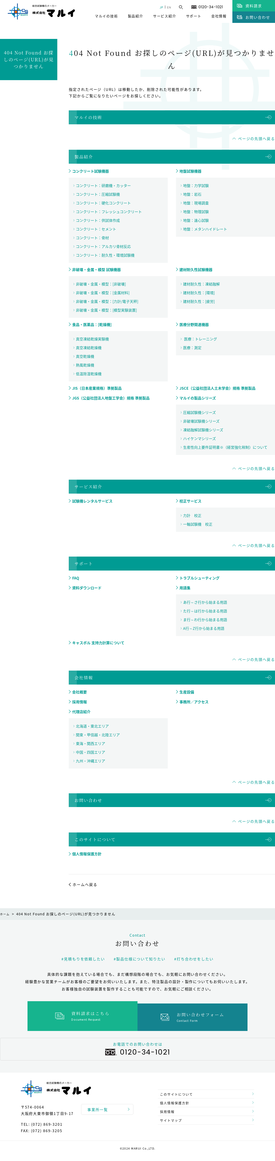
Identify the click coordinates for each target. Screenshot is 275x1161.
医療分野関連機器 (194, 324)
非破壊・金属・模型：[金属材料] (102, 292)
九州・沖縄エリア (90, 761)
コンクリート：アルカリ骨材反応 (103, 246)
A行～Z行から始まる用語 (203, 628)
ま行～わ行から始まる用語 (205, 619)
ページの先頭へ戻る (256, 138)
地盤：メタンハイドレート (205, 229)
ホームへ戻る (85, 884)
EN (167, 7)
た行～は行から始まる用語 (205, 611)
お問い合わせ (88, 800)
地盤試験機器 (190, 171)
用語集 (184, 587)
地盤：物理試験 (196, 211)
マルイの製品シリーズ (197, 398)
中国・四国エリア (90, 752)
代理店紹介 (81, 711)
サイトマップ (173, 1121)
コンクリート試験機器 (90, 171)
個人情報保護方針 (87, 853)
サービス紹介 (164, 16)
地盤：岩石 (192, 194)
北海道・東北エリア (92, 726)
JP (158, 7)
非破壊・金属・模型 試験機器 (96, 269)
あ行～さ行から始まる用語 (205, 602)
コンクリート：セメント (96, 229)
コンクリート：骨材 (92, 237)
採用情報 (79, 701)
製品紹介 (135, 16)
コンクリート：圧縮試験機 (98, 194)
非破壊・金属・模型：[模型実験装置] (106, 310)
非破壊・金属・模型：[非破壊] (101, 284)
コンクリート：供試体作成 (98, 220)
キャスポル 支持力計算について (98, 642)
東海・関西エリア (90, 743)
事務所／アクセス (194, 701)
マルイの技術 (106, 16)
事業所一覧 (97, 1107)
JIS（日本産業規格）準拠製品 (97, 388)
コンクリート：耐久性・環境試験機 (105, 255)
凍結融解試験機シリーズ (203, 429)
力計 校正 (192, 515)
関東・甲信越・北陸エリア (98, 734)
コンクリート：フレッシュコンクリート (109, 211)
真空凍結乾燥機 (89, 347)
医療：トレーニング (200, 339)
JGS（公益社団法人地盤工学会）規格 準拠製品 (111, 398)
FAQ (75, 578)
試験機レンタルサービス (92, 501)
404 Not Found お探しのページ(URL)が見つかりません (28, 59)
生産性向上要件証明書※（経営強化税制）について (225, 447)
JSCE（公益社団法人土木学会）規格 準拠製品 (217, 388)
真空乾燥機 (85, 356)
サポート (193, 16)
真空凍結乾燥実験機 (92, 339)
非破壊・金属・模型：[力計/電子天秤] (107, 301)
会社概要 (79, 692)
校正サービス (190, 501)
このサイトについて (95, 839)
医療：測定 (192, 347)
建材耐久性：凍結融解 (201, 284)
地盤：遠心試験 (196, 220)
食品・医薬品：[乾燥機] (92, 324)
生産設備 (186, 692)
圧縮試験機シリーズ (199, 412)
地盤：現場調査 (196, 203)
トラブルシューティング (199, 578)
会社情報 (219, 16)
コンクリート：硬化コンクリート (103, 203)
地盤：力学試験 (196, 185)
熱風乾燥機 (85, 365)
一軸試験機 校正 (197, 524)
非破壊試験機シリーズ (201, 421)
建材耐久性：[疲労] (199, 301)
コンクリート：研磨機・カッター (103, 185)
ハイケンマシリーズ (199, 438)
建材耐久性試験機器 (195, 269)
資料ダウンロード (87, 587)
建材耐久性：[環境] (199, 292)
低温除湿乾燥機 (89, 373)
